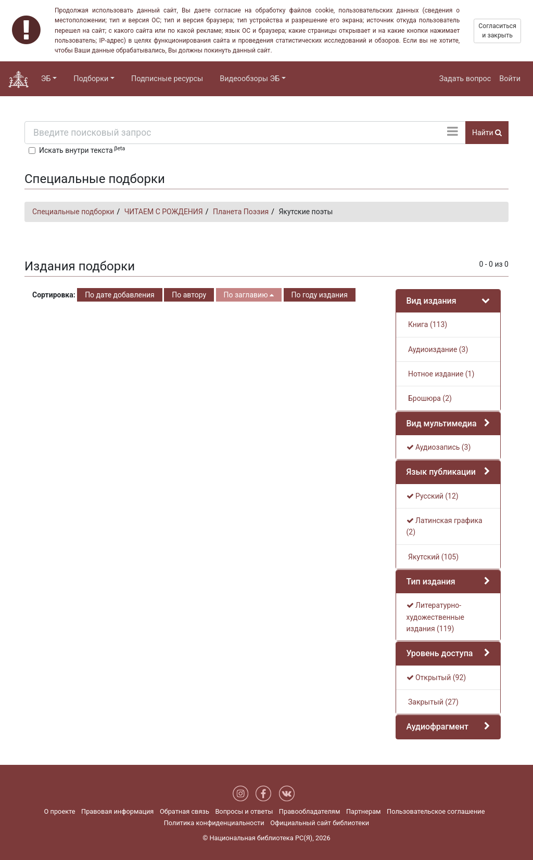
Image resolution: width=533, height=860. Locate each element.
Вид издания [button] (431, 301)
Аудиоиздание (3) (437, 349)
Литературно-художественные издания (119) (435, 617)
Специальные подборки (73, 211)
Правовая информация (117, 811)
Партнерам (363, 811)
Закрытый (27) (433, 702)
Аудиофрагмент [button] (437, 727)
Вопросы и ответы (244, 811)
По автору (189, 295)
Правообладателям (309, 811)
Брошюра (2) (429, 398)
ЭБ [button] (46, 78)
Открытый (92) (436, 677)
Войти (510, 78)
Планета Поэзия (241, 211)
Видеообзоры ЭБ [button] (250, 78)
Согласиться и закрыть (497, 30)
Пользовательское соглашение (436, 811)
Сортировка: (53, 295)
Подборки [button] (90, 78)
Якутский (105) (433, 557)
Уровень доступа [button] (440, 653)
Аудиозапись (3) (439, 447)
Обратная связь (184, 811)
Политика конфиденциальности (214, 823)
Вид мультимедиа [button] (442, 423)
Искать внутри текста (82, 149)
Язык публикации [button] (441, 472)
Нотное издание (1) (441, 374)
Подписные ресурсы (167, 78)
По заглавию (249, 295)
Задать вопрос (465, 78)
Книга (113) (427, 324)
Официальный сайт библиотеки (319, 823)
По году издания (319, 295)
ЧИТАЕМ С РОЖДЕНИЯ (163, 211)
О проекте (59, 811)
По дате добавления (120, 295)
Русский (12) (433, 496)
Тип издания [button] (431, 582)
